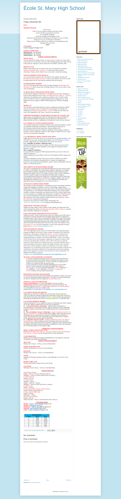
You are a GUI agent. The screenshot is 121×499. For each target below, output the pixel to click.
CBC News (80, 114)
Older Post (68, 480)
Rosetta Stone (81, 121)
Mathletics (80, 119)
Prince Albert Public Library (84, 123)
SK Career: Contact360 (83, 94)
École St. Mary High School (54, 8)
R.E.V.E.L (80, 101)
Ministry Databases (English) (84, 104)
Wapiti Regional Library (83, 124)
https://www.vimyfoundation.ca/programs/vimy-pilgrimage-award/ (46, 254)
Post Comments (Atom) (35, 482)
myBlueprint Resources (83, 90)
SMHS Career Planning (83, 89)
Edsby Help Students (82, 62)
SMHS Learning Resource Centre (85, 59)
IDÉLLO (79, 102)
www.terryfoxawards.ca (50, 181)
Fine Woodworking (82, 118)
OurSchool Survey (82, 79)
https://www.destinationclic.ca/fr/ (57, 289)
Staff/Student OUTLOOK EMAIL (85, 67)
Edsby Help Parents (82, 64)
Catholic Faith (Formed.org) (84, 97)
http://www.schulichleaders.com (33, 202)
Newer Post (26, 480)
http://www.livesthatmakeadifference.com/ (41, 226)
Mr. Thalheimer (81, 132)
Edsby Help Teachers (82, 66)
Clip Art (79, 116)
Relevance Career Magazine (84, 92)
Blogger (66, 491)
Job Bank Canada (82, 95)
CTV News (80, 111)
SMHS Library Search (82, 61)
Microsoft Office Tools (82, 71)
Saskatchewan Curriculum (83, 77)
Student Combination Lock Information (86, 73)
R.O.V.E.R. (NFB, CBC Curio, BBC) (86, 99)
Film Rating (80, 82)
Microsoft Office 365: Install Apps (85, 69)
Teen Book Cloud (81, 107)
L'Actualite (80, 112)
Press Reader (81, 109)
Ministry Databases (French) (84, 106)
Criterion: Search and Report (84, 81)
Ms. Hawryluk (81, 131)
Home (47, 480)
